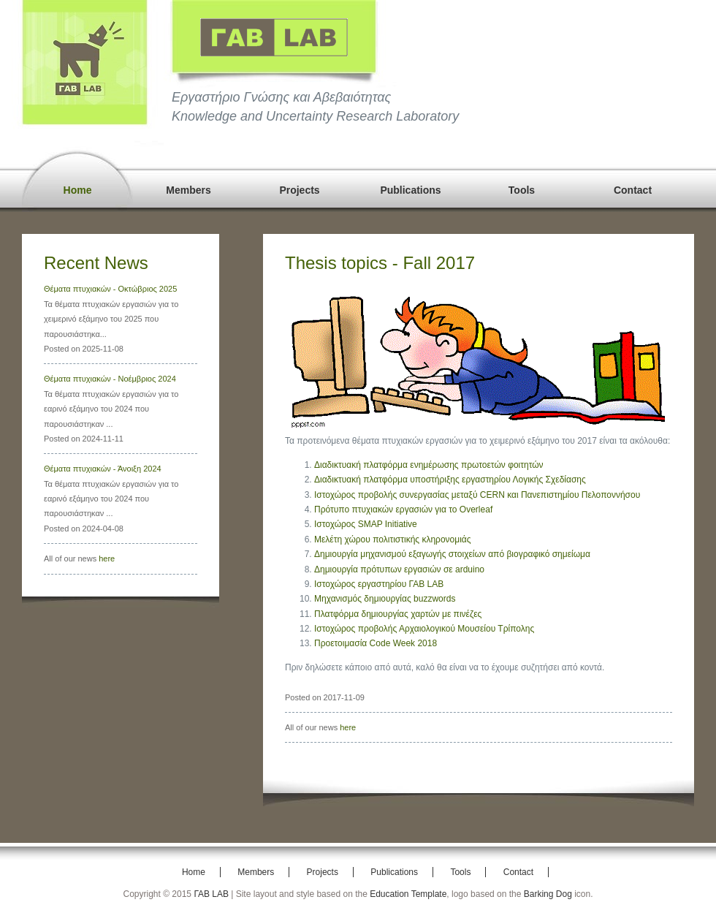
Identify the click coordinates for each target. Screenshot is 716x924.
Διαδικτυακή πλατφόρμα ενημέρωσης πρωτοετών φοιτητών (429, 465)
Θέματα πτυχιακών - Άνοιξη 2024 (102, 468)
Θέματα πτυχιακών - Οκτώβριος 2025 (110, 288)
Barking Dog (548, 894)
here (107, 558)
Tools (522, 190)
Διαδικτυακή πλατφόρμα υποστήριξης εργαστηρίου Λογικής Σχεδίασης (450, 479)
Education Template (408, 894)
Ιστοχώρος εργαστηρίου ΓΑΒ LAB (378, 584)
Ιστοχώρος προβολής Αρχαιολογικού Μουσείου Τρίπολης (424, 629)
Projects (299, 190)
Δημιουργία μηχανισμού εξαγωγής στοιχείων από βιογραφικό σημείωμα (452, 554)
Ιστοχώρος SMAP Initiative (365, 524)
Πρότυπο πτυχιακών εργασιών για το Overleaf (403, 509)
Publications (410, 190)
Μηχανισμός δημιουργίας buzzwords (384, 599)
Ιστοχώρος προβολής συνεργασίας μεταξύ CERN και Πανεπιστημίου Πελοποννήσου (477, 495)
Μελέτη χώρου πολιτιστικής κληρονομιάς (392, 539)
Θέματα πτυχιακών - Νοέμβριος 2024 (110, 378)
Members (188, 190)
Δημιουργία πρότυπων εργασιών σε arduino (399, 569)
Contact (633, 190)
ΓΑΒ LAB (211, 894)
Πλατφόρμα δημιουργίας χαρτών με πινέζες (397, 614)
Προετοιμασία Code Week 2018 (375, 643)
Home (78, 190)
